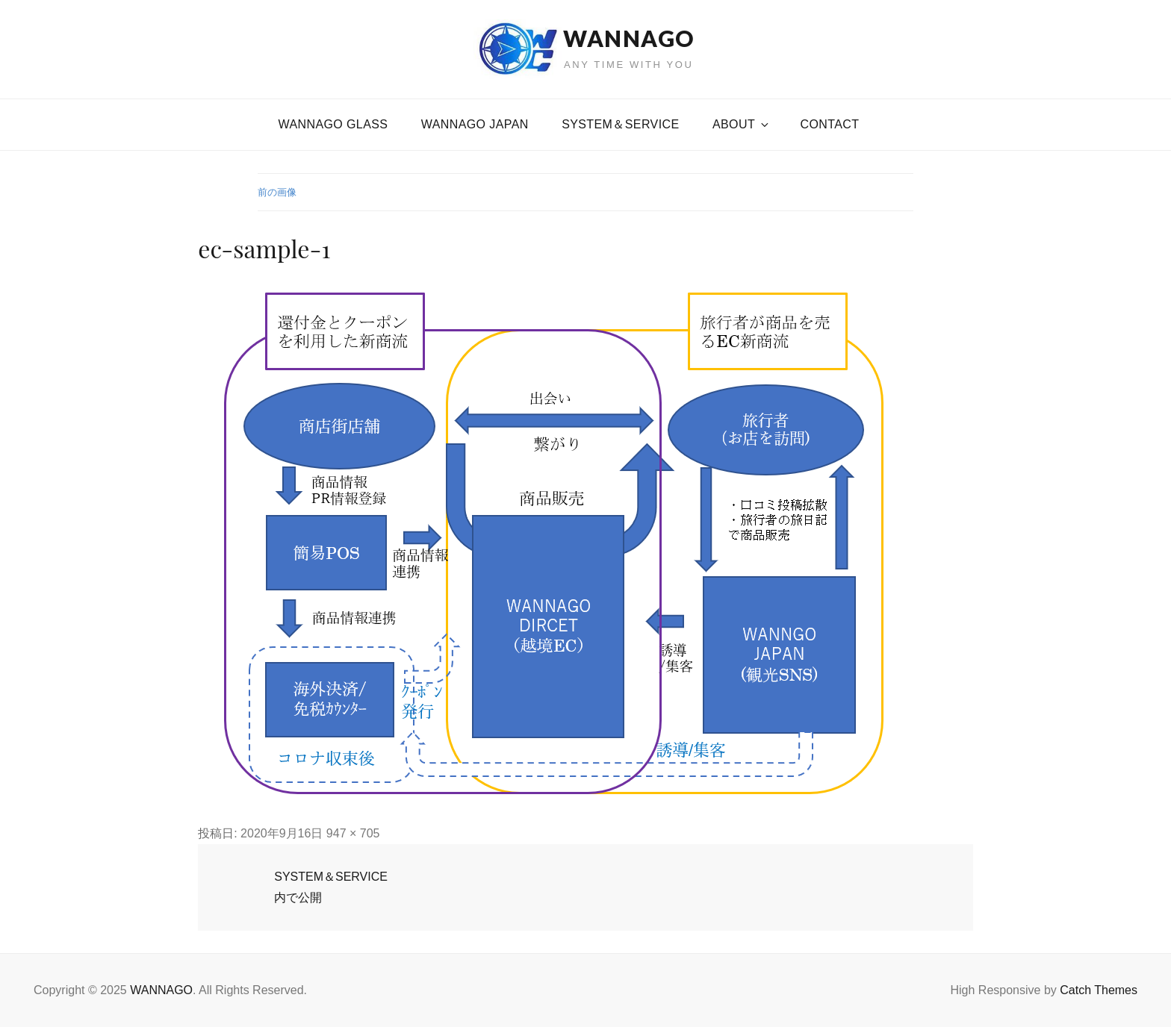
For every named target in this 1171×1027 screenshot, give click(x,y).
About (741, 124)
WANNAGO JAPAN (475, 124)
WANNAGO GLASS (333, 124)
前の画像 (277, 192)
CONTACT (830, 124)
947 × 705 (353, 833)
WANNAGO (629, 38)
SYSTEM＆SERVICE (620, 124)
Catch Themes (1098, 990)
